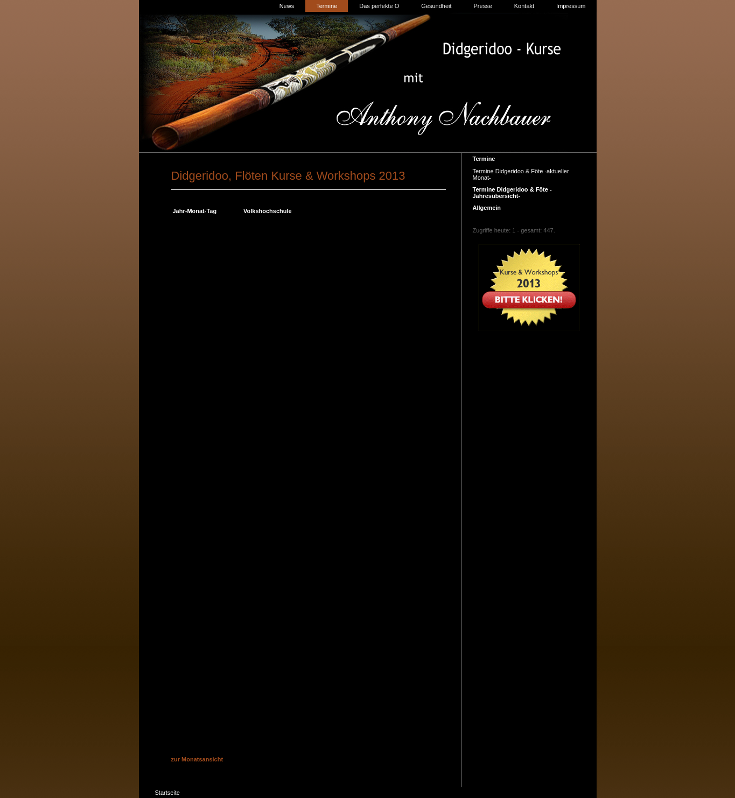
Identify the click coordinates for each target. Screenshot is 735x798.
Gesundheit (436, 6)
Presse (483, 6)
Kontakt (524, 6)
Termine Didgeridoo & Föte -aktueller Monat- (521, 174)
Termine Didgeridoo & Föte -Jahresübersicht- (512, 192)
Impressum (570, 6)
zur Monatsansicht (197, 759)
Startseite (167, 792)
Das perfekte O (379, 6)
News (287, 6)
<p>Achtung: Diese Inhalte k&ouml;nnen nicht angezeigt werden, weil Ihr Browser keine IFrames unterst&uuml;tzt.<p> (308, 485)
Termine (326, 6)
